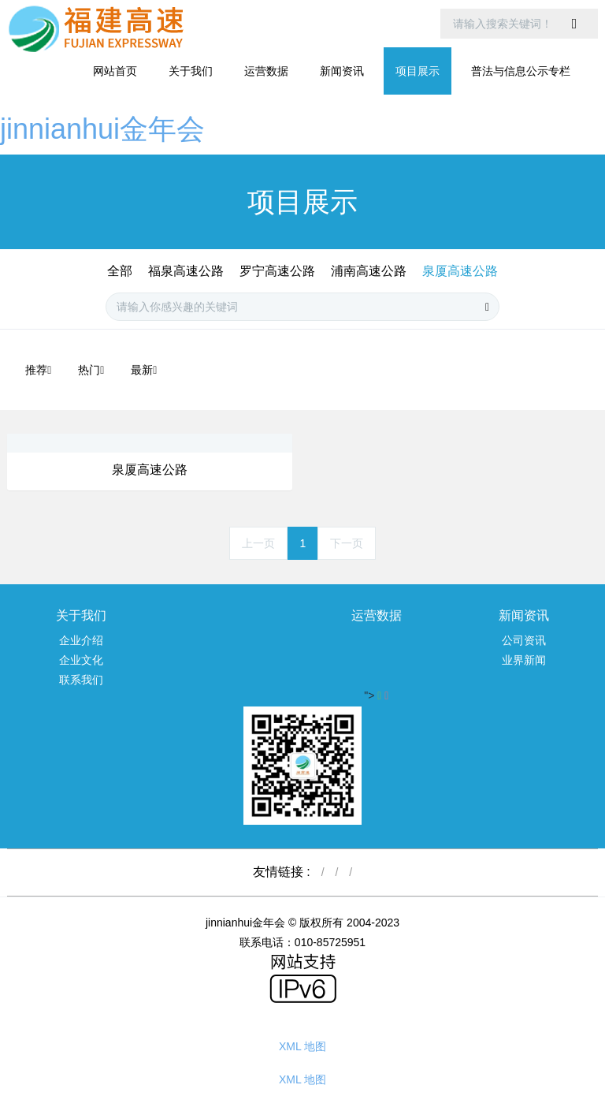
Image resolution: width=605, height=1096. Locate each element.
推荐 (38, 369)
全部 (119, 271)
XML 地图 (302, 1046)
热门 (91, 369)
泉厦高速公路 (460, 271)
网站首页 (115, 71)
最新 (144, 369)
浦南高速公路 (368, 271)
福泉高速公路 (186, 271)
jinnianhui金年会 (102, 129)
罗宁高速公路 (277, 271)
